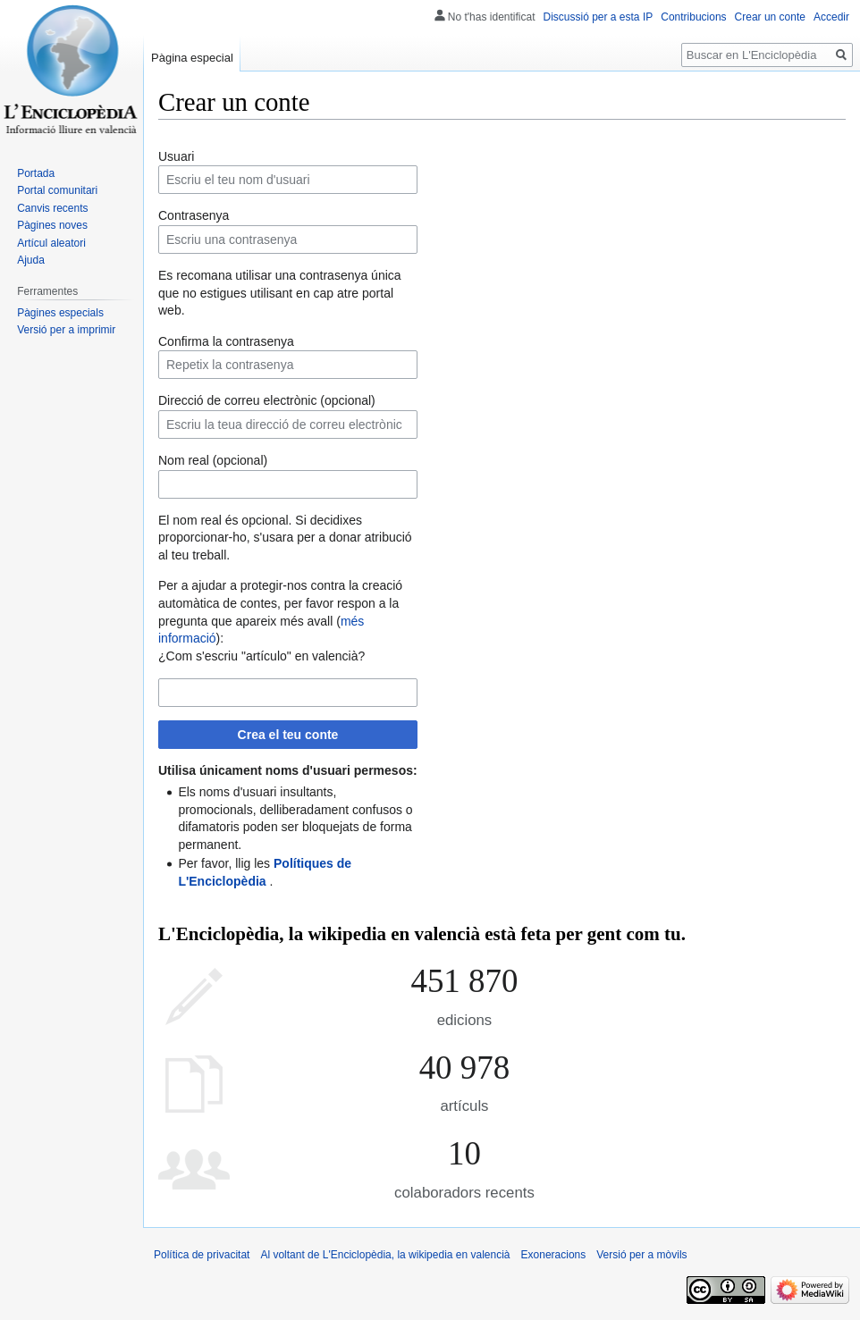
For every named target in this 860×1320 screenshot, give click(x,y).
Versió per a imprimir (66, 330)
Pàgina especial (192, 57)
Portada (36, 173)
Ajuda (31, 260)
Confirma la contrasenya (226, 341)
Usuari (176, 156)
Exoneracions (553, 1255)
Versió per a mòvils (641, 1255)
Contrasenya (193, 215)
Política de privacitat (201, 1255)
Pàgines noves (52, 225)
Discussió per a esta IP (598, 17)
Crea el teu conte (288, 734)
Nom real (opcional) (212, 460)
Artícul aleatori (51, 243)
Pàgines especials (60, 313)
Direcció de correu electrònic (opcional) (266, 400)
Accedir (831, 17)
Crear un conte (770, 17)
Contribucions (693, 17)
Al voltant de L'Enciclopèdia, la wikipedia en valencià (385, 1255)
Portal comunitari (57, 190)
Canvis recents (52, 208)
